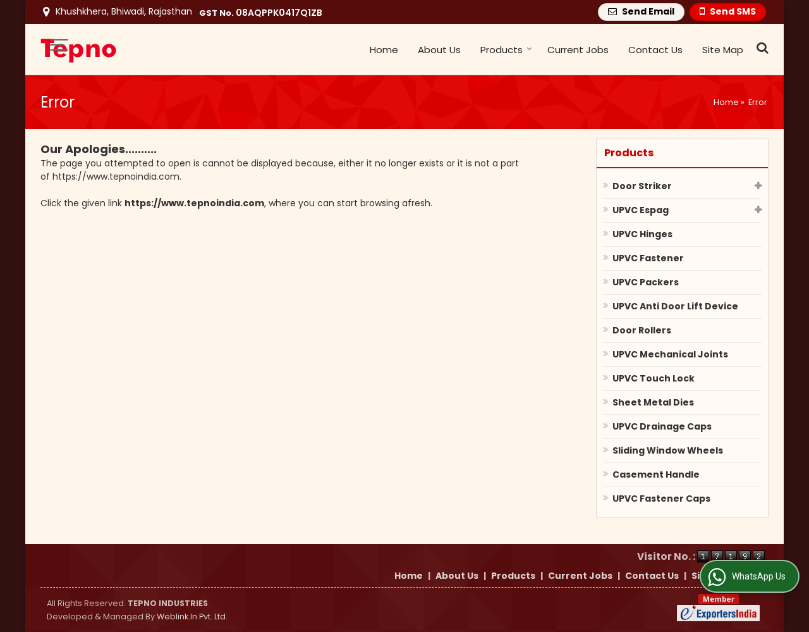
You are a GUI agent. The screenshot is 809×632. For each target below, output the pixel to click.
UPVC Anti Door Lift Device (675, 306)
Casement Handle (656, 474)
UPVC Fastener (648, 258)
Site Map (722, 49)
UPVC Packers (645, 282)
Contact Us (655, 49)
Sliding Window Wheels (667, 450)
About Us (439, 49)
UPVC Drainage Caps (662, 426)
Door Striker (642, 186)
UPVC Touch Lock (653, 378)
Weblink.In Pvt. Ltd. (192, 616)
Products (506, 49)
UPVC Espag (640, 210)
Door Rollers (641, 330)
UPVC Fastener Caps (661, 498)
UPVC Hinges (642, 234)
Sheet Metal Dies (653, 402)
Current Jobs (578, 49)
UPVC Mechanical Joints (670, 354)
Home (384, 49)
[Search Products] (761, 47)
